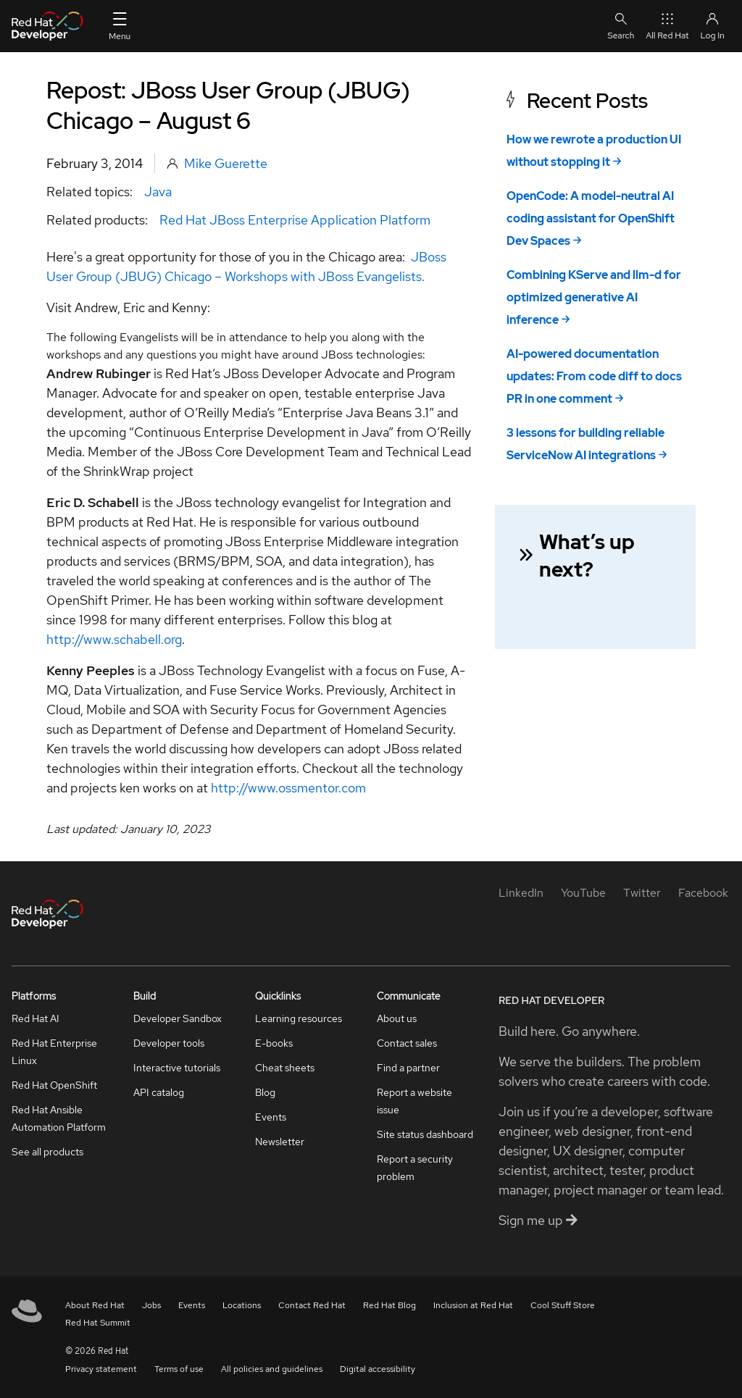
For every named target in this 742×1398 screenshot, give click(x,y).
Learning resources (298, 1018)
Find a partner (408, 1067)
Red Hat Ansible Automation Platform (59, 1118)
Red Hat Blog (389, 1305)
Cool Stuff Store (562, 1305)
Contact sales (407, 1043)
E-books (274, 1043)
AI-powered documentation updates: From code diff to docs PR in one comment (594, 376)
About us (397, 1018)
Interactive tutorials (176, 1067)
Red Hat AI (35, 1018)
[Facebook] (703, 892)
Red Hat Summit (97, 1322)
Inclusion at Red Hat (473, 1305)
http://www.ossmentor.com (288, 787)
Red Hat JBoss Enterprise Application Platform (294, 220)
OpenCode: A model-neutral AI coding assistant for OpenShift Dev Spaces (591, 218)
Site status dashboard (425, 1134)
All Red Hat (667, 25)
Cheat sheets (284, 1067)
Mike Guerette (225, 163)
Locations (241, 1305)
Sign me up (538, 1220)
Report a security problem (415, 1167)
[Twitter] (642, 892)
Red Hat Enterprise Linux (54, 1052)
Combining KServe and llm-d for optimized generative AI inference (594, 297)
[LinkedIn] (521, 892)
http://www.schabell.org (114, 639)
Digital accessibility (377, 1369)
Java (158, 191)
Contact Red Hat (312, 1305)
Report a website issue (414, 1101)
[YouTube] (583, 892)
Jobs (151, 1305)
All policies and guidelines (271, 1369)
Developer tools (168, 1043)
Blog (265, 1092)
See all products (47, 1151)
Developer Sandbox (177, 1018)
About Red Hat (95, 1305)
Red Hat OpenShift (54, 1085)
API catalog (158, 1092)
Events (270, 1116)
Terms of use (179, 1369)
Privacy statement (101, 1369)
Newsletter (279, 1141)
